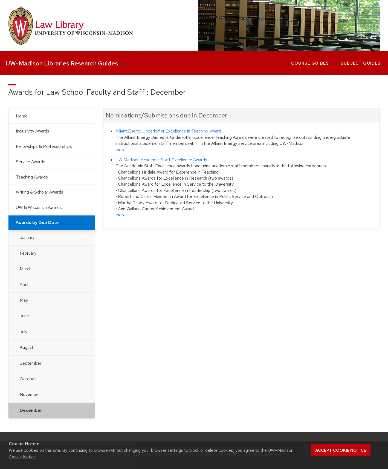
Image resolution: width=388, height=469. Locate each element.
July (23, 332)
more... (122, 150)
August (26, 347)
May (24, 300)
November (30, 394)
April (24, 284)
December (31, 410)
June (24, 316)
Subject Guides (361, 63)
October (28, 379)
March (25, 269)
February (28, 253)
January (27, 237)
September (30, 363)
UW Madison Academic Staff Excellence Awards (161, 160)
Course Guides (310, 63)
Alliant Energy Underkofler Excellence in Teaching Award (168, 131)
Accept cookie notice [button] (340, 450)
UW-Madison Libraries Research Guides (61, 63)
